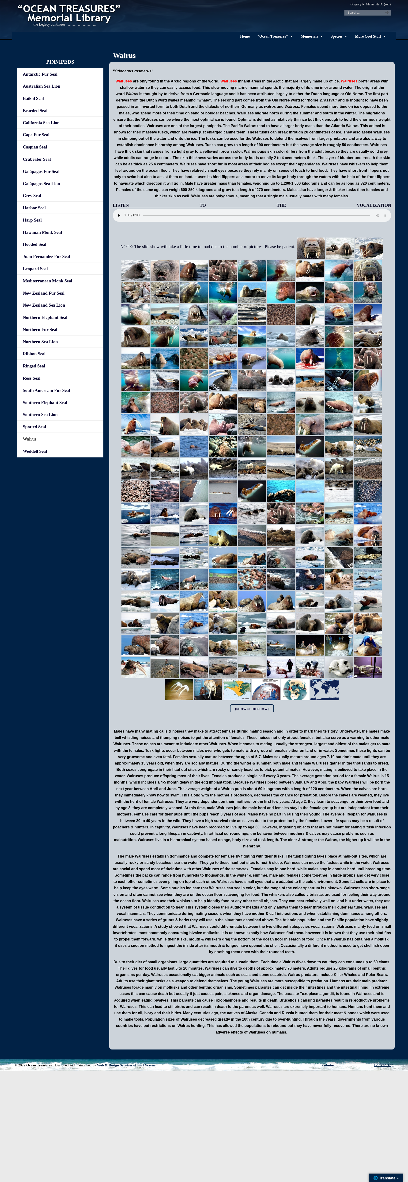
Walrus (29, 439)
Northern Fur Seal (40, 329)
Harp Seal (32, 220)
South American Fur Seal (46, 390)
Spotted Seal (34, 426)
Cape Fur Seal (36, 134)
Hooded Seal (34, 244)
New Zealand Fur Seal (43, 293)
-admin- (328, 1065)
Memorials (309, 36)
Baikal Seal (33, 98)
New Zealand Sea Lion (44, 305)
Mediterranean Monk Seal (47, 280)
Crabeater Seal (37, 159)
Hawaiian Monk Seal (42, 232)
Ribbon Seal (34, 353)
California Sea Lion (41, 122)
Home (245, 36)
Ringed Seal (34, 365)
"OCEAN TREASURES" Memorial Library (69, 13)
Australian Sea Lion (41, 86)
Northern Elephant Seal (45, 317)
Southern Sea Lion (40, 414)
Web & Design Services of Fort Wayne (126, 1065)
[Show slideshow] (252, 709)
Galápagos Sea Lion (41, 183)
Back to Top (383, 1065)
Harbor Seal (34, 207)
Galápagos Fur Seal (41, 171)
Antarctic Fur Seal (40, 74)
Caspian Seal (35, 146)
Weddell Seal (35, 451)
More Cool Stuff (368, 36)
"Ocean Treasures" (272, 36)
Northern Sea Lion (40, 341)
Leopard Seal (35, 268)
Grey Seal (32, 195)
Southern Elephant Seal (45, 402)
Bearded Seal (35, 110)
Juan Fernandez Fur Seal (46, 256)
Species (336, 36)
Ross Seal (31, 378)
